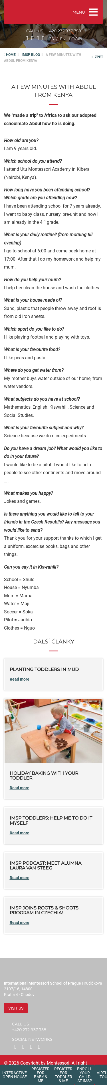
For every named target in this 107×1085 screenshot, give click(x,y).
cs (51, 38)
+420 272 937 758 (64, 30)
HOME (10, 55)
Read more (19, 679)
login (75, 38)
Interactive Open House (14, 1075)
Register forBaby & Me (40, 1075)
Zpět (97, 57)
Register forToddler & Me (63, 1075)
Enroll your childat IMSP (84, 1075)
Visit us (15, 1008)
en (63, 38)
